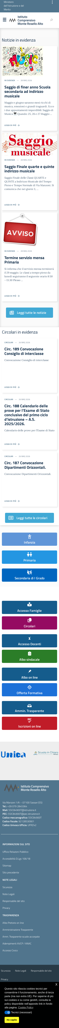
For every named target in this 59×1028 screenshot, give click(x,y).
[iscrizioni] (13, 754)
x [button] (56, 984)
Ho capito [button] (12, 1020)
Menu (4, 20)
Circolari (8, 342)
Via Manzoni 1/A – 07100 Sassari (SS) (22, 802)
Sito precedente (11, 872)
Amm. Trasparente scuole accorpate (21, 936)
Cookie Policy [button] (25, 1007)
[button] (7, 1012)
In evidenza (9, 80)
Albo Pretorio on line (13, 923)
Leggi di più (12, 125)
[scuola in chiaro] (46, 753)
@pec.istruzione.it (30, 814)
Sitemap (7, 865)
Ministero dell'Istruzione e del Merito (14, 5)
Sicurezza (7, 887)
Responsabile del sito (14, 901)
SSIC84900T (15, 810)
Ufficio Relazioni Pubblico (15, 852)
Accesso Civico (10, 950)
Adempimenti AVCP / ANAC (17, 943)
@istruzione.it (29, 810)
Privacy (6, 908)
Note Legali (8, 894)
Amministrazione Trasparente (18, 930)
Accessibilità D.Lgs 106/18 (16, 859)
